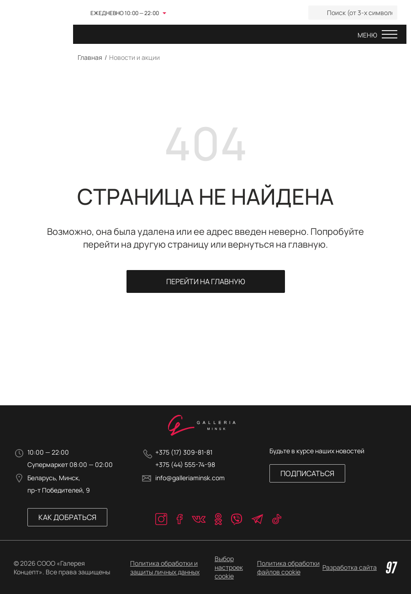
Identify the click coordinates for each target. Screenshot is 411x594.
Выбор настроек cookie (229, 567)
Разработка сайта (359, 567)
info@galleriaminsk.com (190, 477)
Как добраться (67, 517)
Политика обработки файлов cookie (288, 567)
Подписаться (307, 473)
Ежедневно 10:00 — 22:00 (124, 13)
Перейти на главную (205, 281)
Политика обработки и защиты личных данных (165, 567)
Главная (90, 57)
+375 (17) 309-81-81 (183, 452)
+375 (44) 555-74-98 (185, 464)
